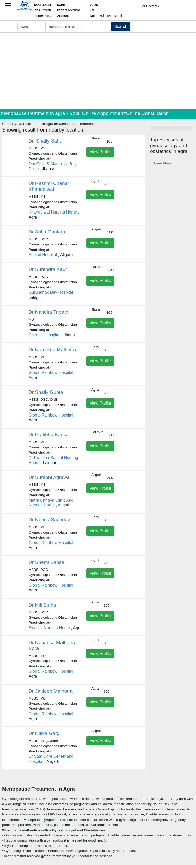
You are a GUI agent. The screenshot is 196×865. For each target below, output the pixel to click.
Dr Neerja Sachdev (49, 519)
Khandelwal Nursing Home (53, 212)
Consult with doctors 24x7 (42, 10)
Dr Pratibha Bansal (49, 434)
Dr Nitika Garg (44, 733)
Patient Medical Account (68, 10)
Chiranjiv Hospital (44, 335)
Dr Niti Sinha (42, 605)
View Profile (100, 152)
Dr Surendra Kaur (48, 269)
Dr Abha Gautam (47, 231)
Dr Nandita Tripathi (49, 312)
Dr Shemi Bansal (47, 562)
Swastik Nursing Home (49, 628)
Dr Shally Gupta (46, 392)
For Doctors (150, 6)
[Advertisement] (98, 71)
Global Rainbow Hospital (51, 372)
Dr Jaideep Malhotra (51, 691)
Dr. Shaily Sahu (45, 141)
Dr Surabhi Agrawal (50, 477)
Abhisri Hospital (43, 255)
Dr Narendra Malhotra (52, 349)
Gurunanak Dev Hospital (51, 292)
